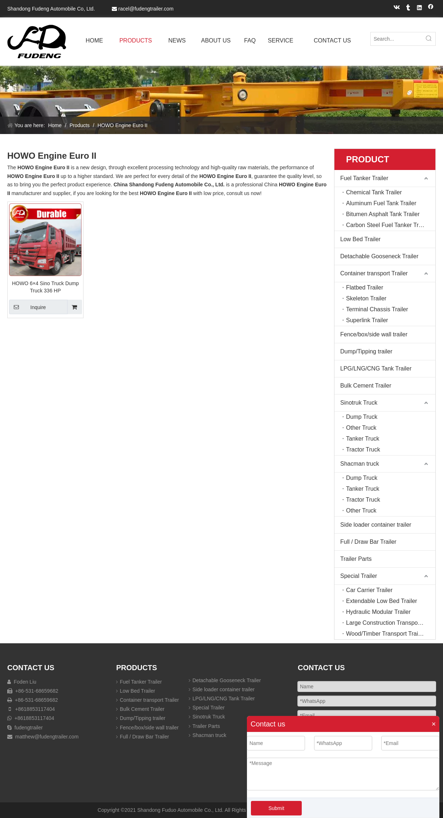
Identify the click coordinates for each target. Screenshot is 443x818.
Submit (276, 808)
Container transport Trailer (374, 273)
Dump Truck (361, 417)
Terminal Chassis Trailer (377, 309)
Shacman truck (359, 464)
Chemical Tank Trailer (374, 192)
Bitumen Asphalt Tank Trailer (382, 214)
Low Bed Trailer (360, 239)
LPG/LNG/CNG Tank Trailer (375, 368)
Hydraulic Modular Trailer (378, 612)
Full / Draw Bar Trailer (368, 542)
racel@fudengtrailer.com (146, 9)
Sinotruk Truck (358, 403)
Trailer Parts (356, 559)
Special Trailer (358, 576)
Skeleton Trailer (366, 298)
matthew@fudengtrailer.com (47, 737)
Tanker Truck (362, 439)
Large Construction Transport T (386, 623)
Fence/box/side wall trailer (373, 334)
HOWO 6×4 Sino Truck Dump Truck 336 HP (45, 286)
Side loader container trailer (375, 525)
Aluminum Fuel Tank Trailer (381, 203)
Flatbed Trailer (364, 287)
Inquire (27, 307)
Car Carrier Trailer (369, 590)
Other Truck (361, 428)
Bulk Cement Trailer (365, 385)
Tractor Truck (363, 449)
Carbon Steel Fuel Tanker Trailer (388, 225)
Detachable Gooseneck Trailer (379, 256)
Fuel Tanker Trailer (364, 178)
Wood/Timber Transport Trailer (385, 634)
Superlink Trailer (367, 320)
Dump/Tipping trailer (366, 351)
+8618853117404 (34, 709)
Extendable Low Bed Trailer (381, 601)
